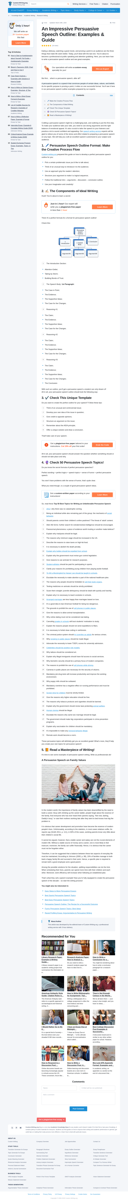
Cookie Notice (82, 1194)
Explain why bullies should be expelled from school (66, 551)
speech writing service (92, 131)
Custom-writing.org (49, 154)
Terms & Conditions (34, 1194)
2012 (48, 509)
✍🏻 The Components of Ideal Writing (60, 104)
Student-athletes (53, 564)
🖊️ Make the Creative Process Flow (60, 101)
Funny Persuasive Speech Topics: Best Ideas (63, 909)
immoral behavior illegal (77, 731)
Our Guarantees (95, 1194)
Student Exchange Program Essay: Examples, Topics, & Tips (20, 145)
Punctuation (115, 4)
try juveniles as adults (83, 635)
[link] (78, 95)
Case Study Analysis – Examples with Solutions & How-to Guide (20, 78)
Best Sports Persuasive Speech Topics (60, 896)
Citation (105, 4)
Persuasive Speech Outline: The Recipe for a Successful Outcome (71, 904)
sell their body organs (93, 582)
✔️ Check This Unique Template (58, 108)
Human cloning (52, 710)
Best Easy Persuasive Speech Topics (59, 900)
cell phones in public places (85, 608)
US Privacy (58, 1194)
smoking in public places (60, 639)
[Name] (59, 1088)
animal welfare (99, 706)
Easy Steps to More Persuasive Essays (60, 891)
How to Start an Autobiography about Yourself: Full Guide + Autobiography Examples (21, 58)
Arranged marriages (54, 599)
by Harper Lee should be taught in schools (71, 573)
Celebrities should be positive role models (63, 648)
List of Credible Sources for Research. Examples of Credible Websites (20, 108)
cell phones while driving (83, 665)
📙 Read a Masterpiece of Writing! (59, 115)
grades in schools (62, 621)
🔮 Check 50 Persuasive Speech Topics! (61, 112)
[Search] (50, 4)
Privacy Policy (47, 1194)
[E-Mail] (97, 1088)
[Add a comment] (78, 1098)
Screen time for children (55, 693)
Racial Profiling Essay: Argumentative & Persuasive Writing (68, 913)
